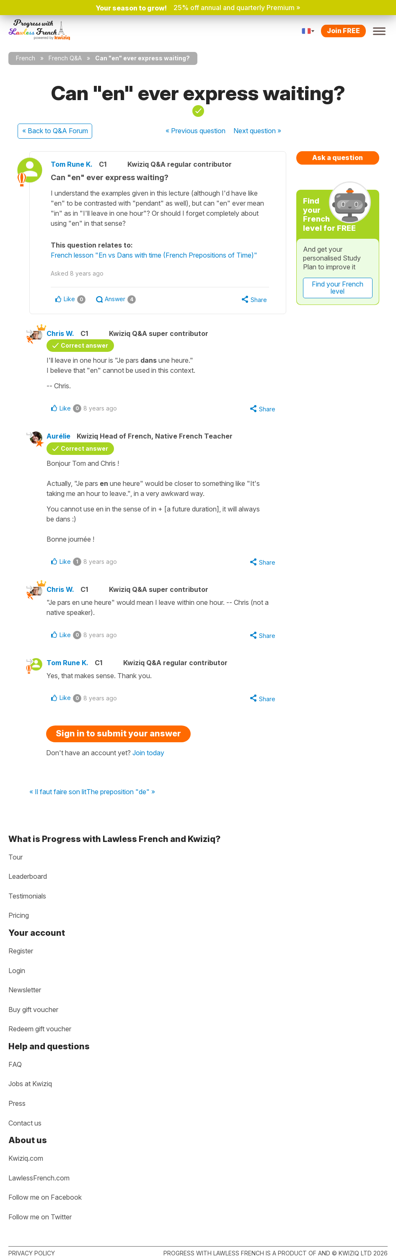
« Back (55, 131)
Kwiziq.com (25, 1158)
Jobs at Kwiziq (30, 1083)
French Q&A (65, 58)
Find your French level (337, 288)
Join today (148, 753)
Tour (15, 857)
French (25, 58)
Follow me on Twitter (40, 1217)
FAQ (15, 1064)
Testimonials (27, 896)
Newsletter (24, 990)
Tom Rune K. (72, 164)
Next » (257, 131)
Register (20, 951)
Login (16, 970)
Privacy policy (31, 1253)
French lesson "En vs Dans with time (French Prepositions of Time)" (154, 255)
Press (17, 1103)
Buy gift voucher (33, 1009)
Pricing (18, 915)
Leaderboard (27, 876)
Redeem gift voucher (39, 1029)
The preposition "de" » (120, 792)
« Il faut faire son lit (57, 792)
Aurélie (58, 436)
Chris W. (60, 333)
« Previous (195, 131)
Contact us (24, 1123)
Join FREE (343, 30)
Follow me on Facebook (45, 1197)
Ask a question (337, 157)
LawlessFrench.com (39, 1178)
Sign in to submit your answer (118, 733)
